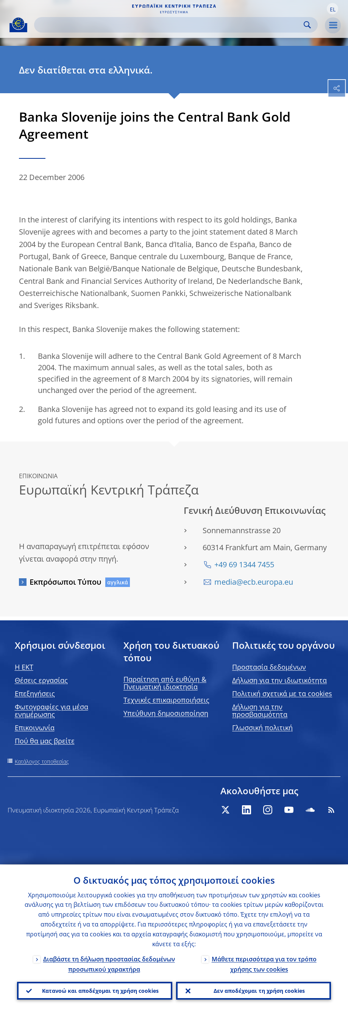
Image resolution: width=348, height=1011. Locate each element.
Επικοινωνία (35, 727)
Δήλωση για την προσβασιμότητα (259, 710)
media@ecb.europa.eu (253, 582)
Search (307, 24)
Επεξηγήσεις (35, 693)
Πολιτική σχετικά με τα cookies (282, 693)
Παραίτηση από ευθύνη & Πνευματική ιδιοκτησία (164, 683)
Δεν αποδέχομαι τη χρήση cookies (259, 990)
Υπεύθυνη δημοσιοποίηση (165, 713)
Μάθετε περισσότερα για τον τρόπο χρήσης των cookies (264, 963)
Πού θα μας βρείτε (45, 740)
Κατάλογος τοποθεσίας (42, 761)
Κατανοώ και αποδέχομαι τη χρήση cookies (100, 990)
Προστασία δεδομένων (269, 666)
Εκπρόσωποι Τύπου (65, 582)
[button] (332, 8)
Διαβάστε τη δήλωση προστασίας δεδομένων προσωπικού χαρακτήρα (109, 963)
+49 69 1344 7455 (244, 564)
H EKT (24, 666)
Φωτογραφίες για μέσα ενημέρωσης (51, 710)
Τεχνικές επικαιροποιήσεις (166, 699)
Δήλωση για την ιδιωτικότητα (279, 680)
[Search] (170, 24)
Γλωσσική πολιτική (262, 727)
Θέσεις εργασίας (41, 680)
